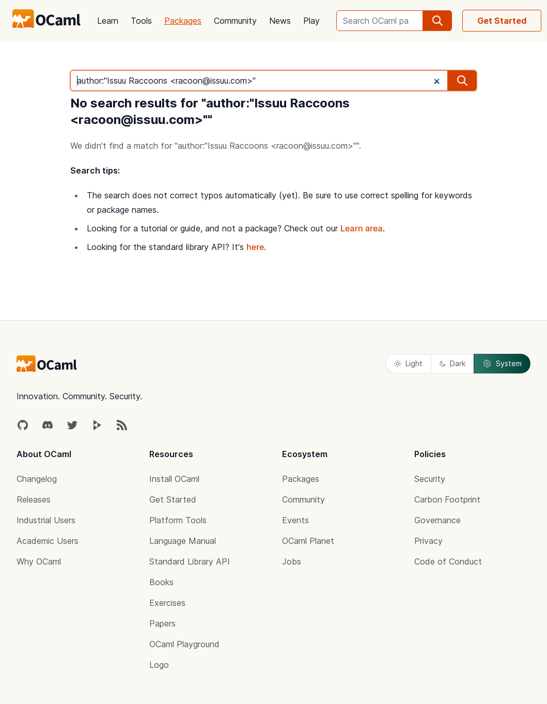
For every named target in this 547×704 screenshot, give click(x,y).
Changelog (37, 479)
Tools (141, 20)
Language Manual (182, 541)
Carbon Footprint (447, 499)
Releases (34, 499)
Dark (452, 363)
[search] (437, 20)
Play (311, 20)
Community (235, 20)
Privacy (428, 541)
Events (295, 520)
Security (429, 479)
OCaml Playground (184, 644)
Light (408, 363)
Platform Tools (178, 520)
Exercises (167, 603)
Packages (182, 20)
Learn (107, 20)
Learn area (361, 228)
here (255, 247)
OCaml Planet (308, 541)
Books (161, 582)
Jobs (291, 561)
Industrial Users (46, 520)
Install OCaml (174, 479)
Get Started (501, 20)
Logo (159, 665)
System (502, 363)
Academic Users (48, 541)
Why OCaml (39, 561)
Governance (437, 520)
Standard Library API (189, 561)
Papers (162, 623)
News (280, 20)
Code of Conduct (448, 561)
